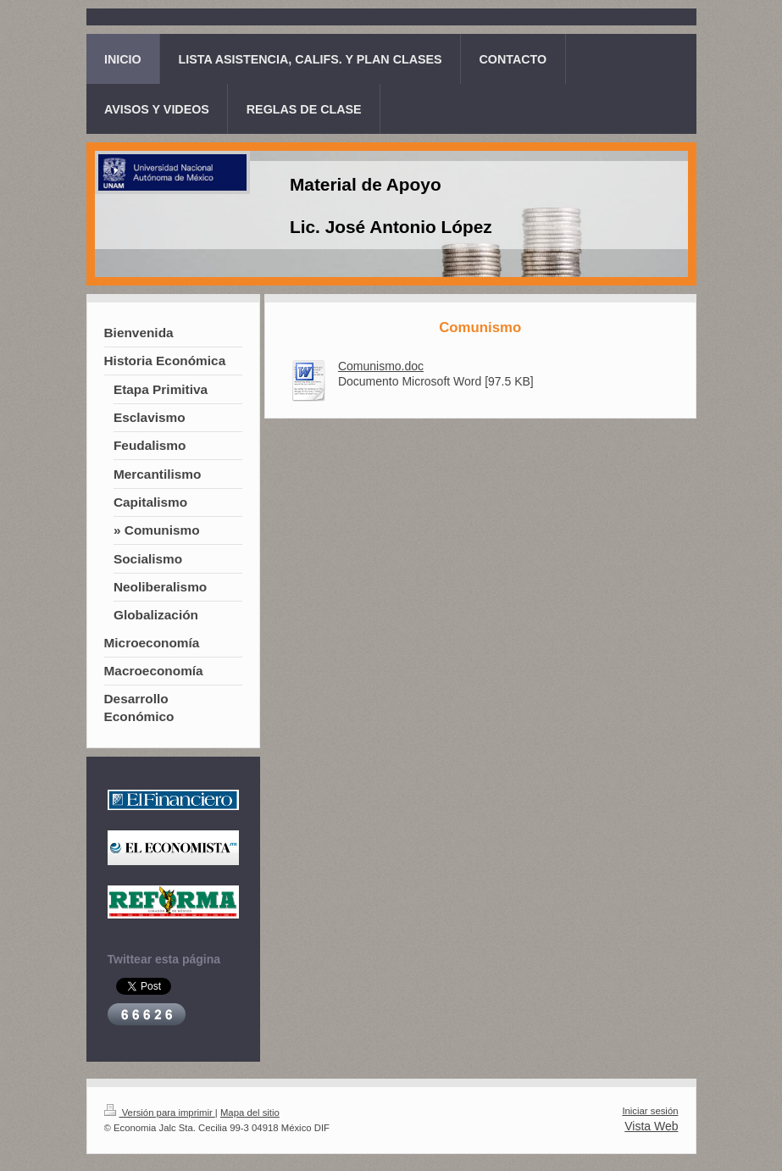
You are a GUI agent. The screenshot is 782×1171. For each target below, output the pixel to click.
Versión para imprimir (159, 1112)
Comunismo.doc (381, 366)
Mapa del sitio (250, 1112)
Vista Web (651, 1126)
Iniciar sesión (650, 1111)
